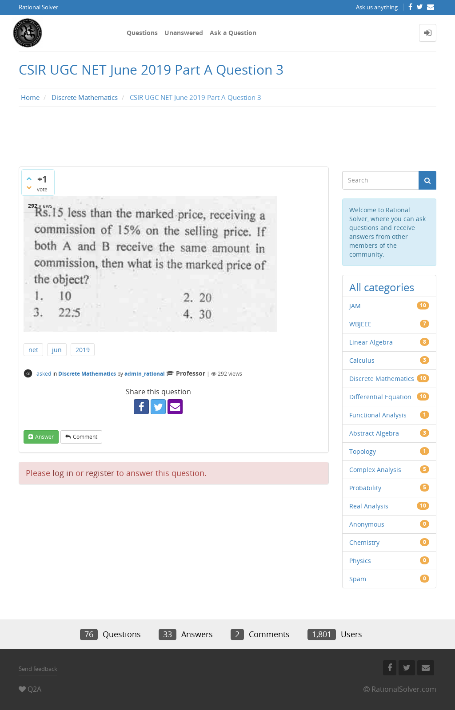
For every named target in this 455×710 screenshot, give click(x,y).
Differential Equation (380, 397)
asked (43, 373)
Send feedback (38, 669)
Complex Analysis (375, 469)
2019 (83, 349)
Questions (142, 32)
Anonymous (366, 524)
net (33, 349)
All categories (381, 287)
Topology (362, 451)
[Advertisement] (227, 139)
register (100, 473)
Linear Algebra (371, 342)
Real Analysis (368, 506)
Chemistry (364, 542)
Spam (357, 579)
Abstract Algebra (374, 433)
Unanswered (183, 32)
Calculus (362, 360)
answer (44, 436)
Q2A (34, 689)
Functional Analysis (378, 415)
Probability (365, 488)
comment (85, 436)
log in (62, 473)
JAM (355, 305)
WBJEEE (360, 324)
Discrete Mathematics (87, 373)
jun (57, 349)
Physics (360, 560)
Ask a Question (233, 32)
